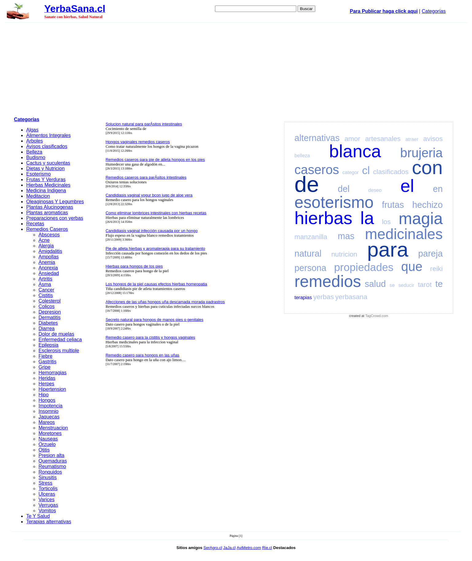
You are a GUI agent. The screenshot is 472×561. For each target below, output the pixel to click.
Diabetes (48, 323)
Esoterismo (38, 174)
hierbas (323, 218)
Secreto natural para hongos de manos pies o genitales (154, 319)
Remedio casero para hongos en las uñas (142, 355)
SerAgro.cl (212, 547)
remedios (327, 281)
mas (346, 236)
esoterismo (334, 202)
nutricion (344, 254)
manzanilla (310, 237)
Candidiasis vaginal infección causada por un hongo (152, 230)
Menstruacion (53, 427)
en (438, 189)
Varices (46, 499)
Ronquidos (50, 472)
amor (352, 139)
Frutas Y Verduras (45, 179)
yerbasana (351, 297)
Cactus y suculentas (48, 163)
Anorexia (48, 267)
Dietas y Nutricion (45, 168)
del (343, 189)
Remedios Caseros (47, 229)
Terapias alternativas (48, 521)
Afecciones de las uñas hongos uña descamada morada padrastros (165, 302)
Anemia (46, 262)
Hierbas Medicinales (48, 185)
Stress (45, 483)
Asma (44, 284)
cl (366, 170)
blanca (355, 151)
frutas (393, 205)
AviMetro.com (249, 547)
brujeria (421, 153)
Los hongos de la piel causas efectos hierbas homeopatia (156, 284)
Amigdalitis (50, 251)
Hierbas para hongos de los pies (134, 266)
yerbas (323, 297)
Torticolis (47, 488)
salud (375, 284)
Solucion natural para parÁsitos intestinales (144, 124)
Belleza (34, 152)
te (439, 284)
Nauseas (48, 438)
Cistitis (45, 295)
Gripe (44, 367)
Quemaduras (52, 461)
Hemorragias (52, 372)
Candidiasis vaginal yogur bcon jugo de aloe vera (149, 195)
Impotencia (50, 405)
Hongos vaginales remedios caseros (138, 141)
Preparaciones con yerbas (54, 218)
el (407, 186)
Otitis (43, 449)
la (367, 218)
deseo (375, 190)
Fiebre (45, 356)
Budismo (35, 157)
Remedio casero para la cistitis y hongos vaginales (150, 337)
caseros (316, 169)
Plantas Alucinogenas (49, 207)
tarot (425, 284)
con (427, 167)
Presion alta (51, 455)
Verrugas (48, 505)
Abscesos (48, 234)
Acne (43, 240)
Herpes (46, 383)
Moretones (50, 433)
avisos (433, 139)
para (387, 249)
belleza (302, 155)
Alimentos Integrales (48, 135)
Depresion (49, 312)
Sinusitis (47, 477)
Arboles (34, 140)
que (411, 266)
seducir (406, 285)
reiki (436, 269)
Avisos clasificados (46, 146)
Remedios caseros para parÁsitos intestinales (146, 177)
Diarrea (46, 328)
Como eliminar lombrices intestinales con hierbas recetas (156, 213)
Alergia (46, 245)
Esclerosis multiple (58, 350)
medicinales (404, 234)
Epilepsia (48, 345)
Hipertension (52, 389)
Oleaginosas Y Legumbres (55, 201)
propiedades (363, 267)
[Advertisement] (236, 69)
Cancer (46, 289)
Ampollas (48, 256)
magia (421, 218)
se (392, 285)
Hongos (46, 400)
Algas (32, 129)
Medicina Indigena (46, 190)
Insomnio (48, 411)
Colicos (46, 306)
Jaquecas (48, 416)
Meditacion (38, 196)
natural (307, 253)
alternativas (317, 138)
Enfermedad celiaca (60, 339)
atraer (411, 139)
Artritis (45, 278)
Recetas (35, 223)
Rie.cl (267, 547)
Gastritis (47, 361)
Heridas (46, 378)
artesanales (383, 139)
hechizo (427, 205)
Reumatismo (52, 466)
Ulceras (46, 494)
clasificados (391, 172)
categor (350, 172)
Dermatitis (49, 317)
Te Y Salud (38, 516)
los (386, 222)
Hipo (43, 394)
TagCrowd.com (376, 316)
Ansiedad (48, 273)
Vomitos (47, 510)
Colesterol (49, 300)
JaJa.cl (229, 547)
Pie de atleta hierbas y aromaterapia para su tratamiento (155, 248)
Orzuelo (47, 444)
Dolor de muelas (56, 334)
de (306, 184)
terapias (303, 297)
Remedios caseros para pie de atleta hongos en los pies (155, 159)
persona (310, 268)
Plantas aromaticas (47, 212)
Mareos (46, 422)
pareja (430, 253)
